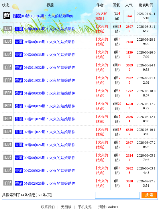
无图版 (66, 207)
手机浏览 (85, 207)
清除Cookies (108, 207)
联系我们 (48, 207)
